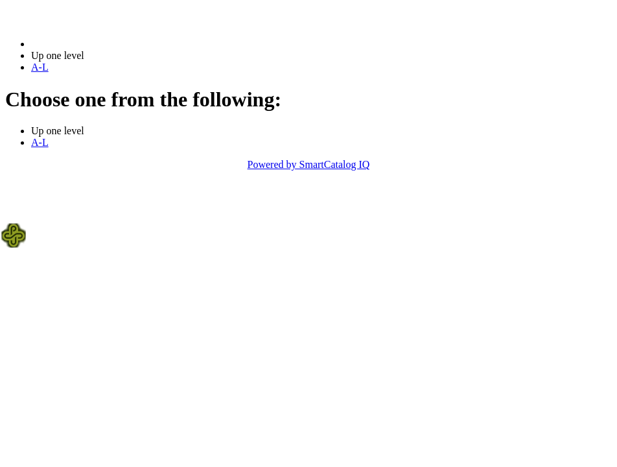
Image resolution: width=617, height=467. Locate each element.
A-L (40, 67)
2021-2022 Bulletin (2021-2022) (99, 43)
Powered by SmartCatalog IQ (309, 164)
